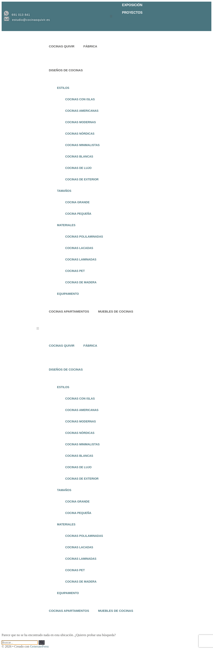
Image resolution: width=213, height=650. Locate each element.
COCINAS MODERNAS (80, 122)
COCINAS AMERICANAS (81, 110)
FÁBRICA (90, 46)
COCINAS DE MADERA (80, 282)
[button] (156, 16)
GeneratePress (39, 646)
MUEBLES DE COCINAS (115, 311)
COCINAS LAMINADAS (80, 259)
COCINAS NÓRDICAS (79, 133)
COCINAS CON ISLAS (80, 99)
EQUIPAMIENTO (68, 293)
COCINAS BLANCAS (79, 156)
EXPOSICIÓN (132, 5)
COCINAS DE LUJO (78, 168)
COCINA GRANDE (77, 202)
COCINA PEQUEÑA (78, 213)
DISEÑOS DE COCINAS (66, 70)
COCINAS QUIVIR (61, 46)
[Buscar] (42, 642)
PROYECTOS (132, 12)
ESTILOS (63, 87)
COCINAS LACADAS (79, 248)
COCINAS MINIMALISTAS (82, 145)
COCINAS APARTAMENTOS (69, 311)
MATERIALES (66, 225)
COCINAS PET (75, 271)
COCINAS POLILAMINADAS (84, 236)
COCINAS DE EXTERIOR (81, 179)
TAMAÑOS (64, 190)
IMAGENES (134, 9)
